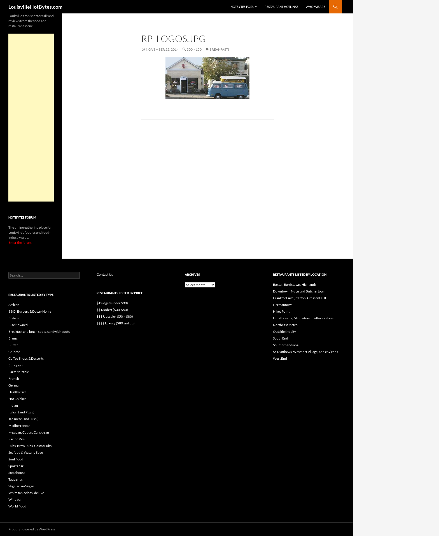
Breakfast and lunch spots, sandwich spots (39, 331)
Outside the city (284, 331)
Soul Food (15, 459)
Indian (13, 405)
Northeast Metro (285, 325)
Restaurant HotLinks (281, 6)
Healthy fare (17, 392)
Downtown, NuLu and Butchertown (299, 291)
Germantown (283, 305)
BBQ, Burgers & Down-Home (29, 311)
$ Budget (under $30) (112, 303)
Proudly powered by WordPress (31, 529)
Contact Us (105, 274)
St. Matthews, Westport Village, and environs (305, 352)
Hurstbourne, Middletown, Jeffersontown (303, 318)
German (14, 385)
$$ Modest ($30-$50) (112, 310)
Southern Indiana (285, 345)
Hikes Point (281, 311)
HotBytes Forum (243, 6)
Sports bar (16, 466)
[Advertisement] (31, 118)
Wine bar (15, 499)
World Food (17, 506)
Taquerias (15, 479)
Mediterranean (19, 425)
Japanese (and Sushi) (23, 419)
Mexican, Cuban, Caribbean (28, 432)
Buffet (13, 345)
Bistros (13, 318)
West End (280, 358)
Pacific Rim (16, 439)
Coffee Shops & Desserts (26, 358)
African (13, 305)
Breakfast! (219, 49)
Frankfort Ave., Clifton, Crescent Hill (299, 298)
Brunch (14, 338)
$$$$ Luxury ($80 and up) (116, 323)
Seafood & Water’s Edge (25, 452)
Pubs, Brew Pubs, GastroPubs (30, 446)
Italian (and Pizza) (21, 412)
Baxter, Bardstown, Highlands (294, 284)
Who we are (315, 6)
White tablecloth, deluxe (26, 493)
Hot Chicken (17, 399)
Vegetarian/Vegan (21, 486)
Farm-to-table (18, 372)
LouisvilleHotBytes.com (35, 7)
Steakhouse (16, 473)
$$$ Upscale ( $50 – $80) (115, 316)
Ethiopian (15, 365)
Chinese (14, 352)
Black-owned (18, 325)
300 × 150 (194, 49)
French (13, 378)
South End (280, 338)
